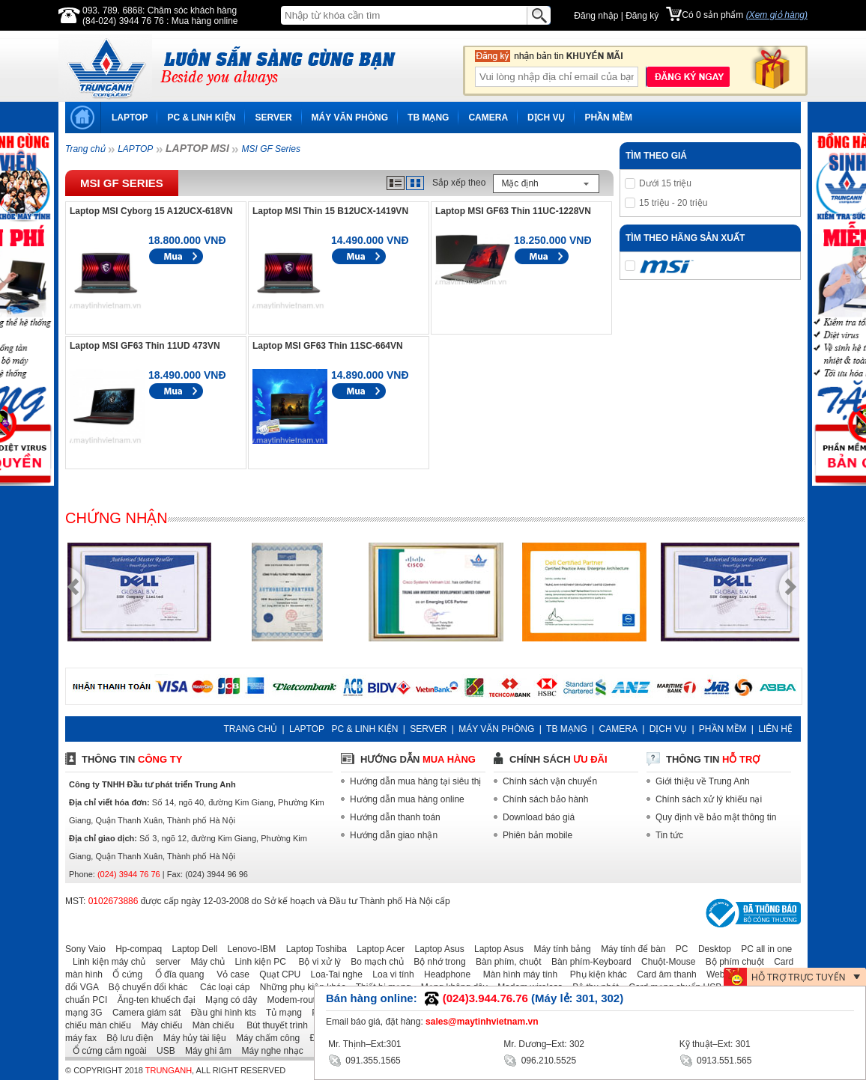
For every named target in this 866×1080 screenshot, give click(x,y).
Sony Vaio (85, 949)
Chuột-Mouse (664, 962)
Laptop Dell (191, 949)
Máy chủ (204, 962)
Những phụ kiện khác (299, 987)
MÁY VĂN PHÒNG (350, 117)
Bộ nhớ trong (435, 962)
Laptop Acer (377, 949)
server (164, 962)
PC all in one (762, 949)
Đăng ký (642, 15)
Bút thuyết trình (272, 1025)
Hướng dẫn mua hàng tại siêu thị (415, 781)
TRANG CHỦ (250, 729)
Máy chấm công (264, 1038)
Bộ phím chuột (731, 962)
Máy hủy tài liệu (191, 1038)
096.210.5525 (539, 1059)
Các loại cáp (220, 987)
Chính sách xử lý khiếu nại (708, 799)
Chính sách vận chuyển (550, 781)
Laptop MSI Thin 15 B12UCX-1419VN (330, 211)
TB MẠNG (428, 117)
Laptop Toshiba (313, 949)
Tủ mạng (280, 1012)
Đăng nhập (596, 15)
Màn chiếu (209, 1025)
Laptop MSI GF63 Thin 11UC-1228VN (513, 211)
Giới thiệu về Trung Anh (702, 781)
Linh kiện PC (256, 962)
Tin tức (669, 835)
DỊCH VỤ (546, 117)
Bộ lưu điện (126, 1038)
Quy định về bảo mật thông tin (715, 817)
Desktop (711, 949)
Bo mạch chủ (373, 962)
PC (678, 949)
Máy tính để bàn (629, 949)
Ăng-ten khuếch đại (153, 1000)
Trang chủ (85, 149)
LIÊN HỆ (775, 729)
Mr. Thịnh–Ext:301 (365, 1044)
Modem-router (292, 1000)
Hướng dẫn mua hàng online (407, 799)
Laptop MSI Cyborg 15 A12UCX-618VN (151, 211)
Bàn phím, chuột (505, 962)
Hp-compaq (135, 949)
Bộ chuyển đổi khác (144, 987)
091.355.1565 (364, 1059)
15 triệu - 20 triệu (673, 203)
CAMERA (488, 117)
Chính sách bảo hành (545, 799)
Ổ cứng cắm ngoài (106, 1051)
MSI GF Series (270, 149)
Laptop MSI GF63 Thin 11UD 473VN (145, 346)
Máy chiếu (157, 1025)
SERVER (273, 117)
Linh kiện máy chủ (105, 962)
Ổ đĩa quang (174, 974)
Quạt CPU (276, 974)
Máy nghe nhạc (268, 1051)
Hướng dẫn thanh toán (395, 817)
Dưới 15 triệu (665, 183)
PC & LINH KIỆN (201, 117)
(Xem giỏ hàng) (777, 15)
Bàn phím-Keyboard (588, 962)
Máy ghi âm (204, 1051)
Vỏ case (228, 974)
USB (162, 1051)
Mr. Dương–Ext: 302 (543, 1044)
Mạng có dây (227, 1000)
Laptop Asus (436, 949)
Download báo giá (539, 817)
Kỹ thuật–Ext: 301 (715, 1044)
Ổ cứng (123, 974)
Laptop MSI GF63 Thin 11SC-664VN (327, 346)
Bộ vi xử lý (314, 962)
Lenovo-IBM (248, 949)
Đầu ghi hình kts (220, 1012)
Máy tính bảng (558, 949)
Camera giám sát (143, 1012)
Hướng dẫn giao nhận (393, 835)
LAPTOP (130, 117)
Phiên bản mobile (537, 835)
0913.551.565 (715, 1059)
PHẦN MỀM (608, 117)
